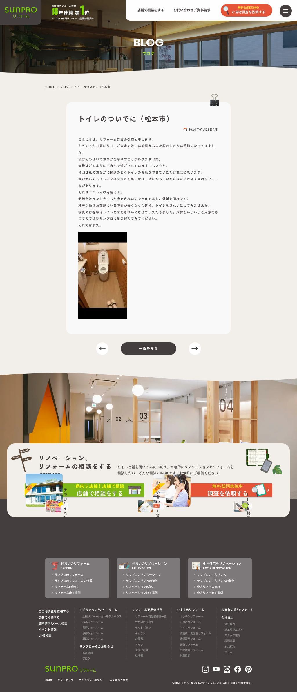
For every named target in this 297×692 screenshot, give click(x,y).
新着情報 (87, 653)
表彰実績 (229, 641)
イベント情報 (48, 629)
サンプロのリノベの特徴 (142, 581)
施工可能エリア (233, 630)
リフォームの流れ (66, 586)
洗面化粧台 (141, 650)
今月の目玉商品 (144, 622)
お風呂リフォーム (190, 622)
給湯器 (139, 656)
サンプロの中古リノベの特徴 (216, 581)
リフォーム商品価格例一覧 (150, 616)
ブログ (86, 658)
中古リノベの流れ (208, 586)
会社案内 (229, 624)
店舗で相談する (49, 617)
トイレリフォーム (190, 628)
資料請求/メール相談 (53, 623)
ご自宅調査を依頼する (54, 611)
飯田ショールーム (92, 639)
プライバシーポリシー (92, 680)
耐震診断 (185, 656)
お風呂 (139, 639)
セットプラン (143, 628)
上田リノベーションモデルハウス (102, 616)
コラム (228, 652)
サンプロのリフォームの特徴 (73, 581)
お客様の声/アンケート (237, 610)
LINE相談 (45, 635)
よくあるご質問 (119, 680)
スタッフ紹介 (232, 635)
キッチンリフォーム (191, 616)
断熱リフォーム (189, 644)
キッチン (140, 633)
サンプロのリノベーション (143, 574)
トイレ (139, 644)
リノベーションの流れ (140, 586)
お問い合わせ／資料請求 (191, 10)
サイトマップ (65, 680)
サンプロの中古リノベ (211, 574)
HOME (48, 680)
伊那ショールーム (92, 633)
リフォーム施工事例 (68, 592)
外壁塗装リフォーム (191, 650)
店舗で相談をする (150, 10)
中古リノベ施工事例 (210, 592)
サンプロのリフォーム (69, 574)
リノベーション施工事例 (142, 592)
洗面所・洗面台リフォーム (195, 633)
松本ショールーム (92, 622)
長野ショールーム (92, 628)
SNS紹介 (229, 646)
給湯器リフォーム (190, 639)
